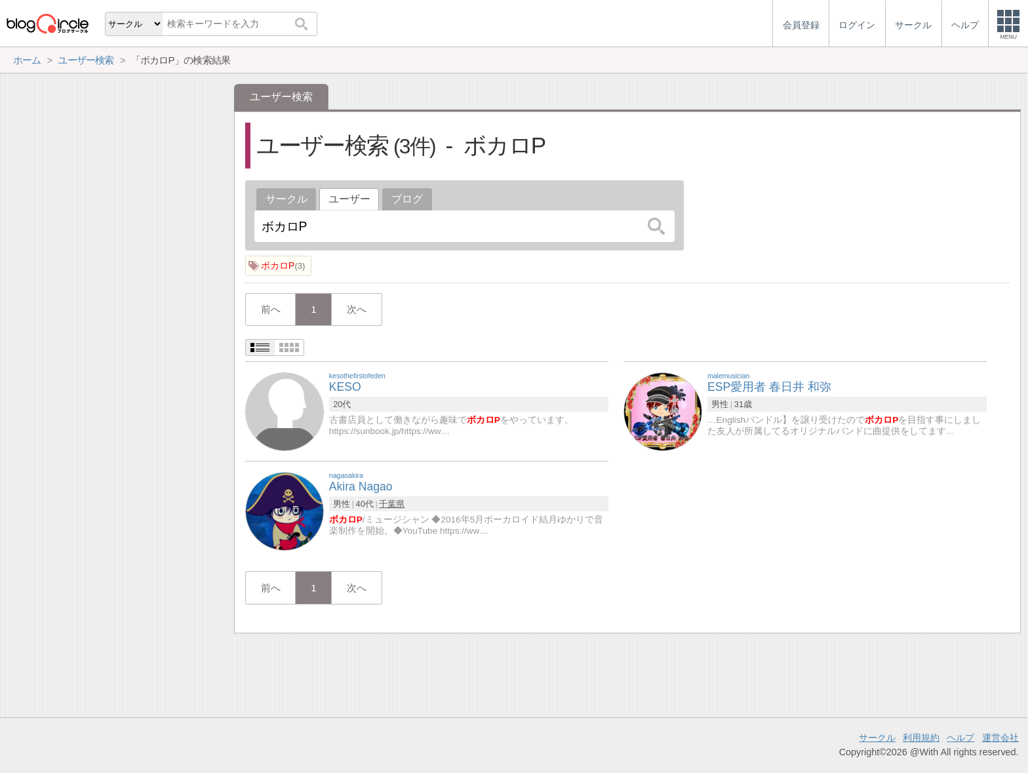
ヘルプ (960, 737)
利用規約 (921, 737)
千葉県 (392, 504)
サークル (286, 199)
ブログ (407, 199)
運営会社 (1000, 737)
